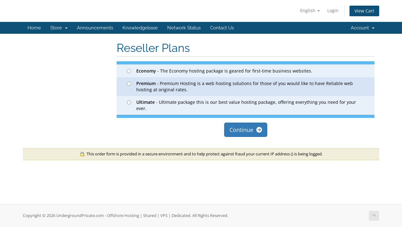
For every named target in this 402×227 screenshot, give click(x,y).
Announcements (95, 28)
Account (362, 28)
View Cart (364, 11)
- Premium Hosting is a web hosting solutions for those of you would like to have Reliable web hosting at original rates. (240, 86)
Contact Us (222, 28)
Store (59, 28)
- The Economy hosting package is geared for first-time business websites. (219, 71)
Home (34, 28)
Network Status (184, 28)
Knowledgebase (140, 28)
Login (333, 10)
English (310, 10)
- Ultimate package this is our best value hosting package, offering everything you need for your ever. (241, 105)
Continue (245, 130)
